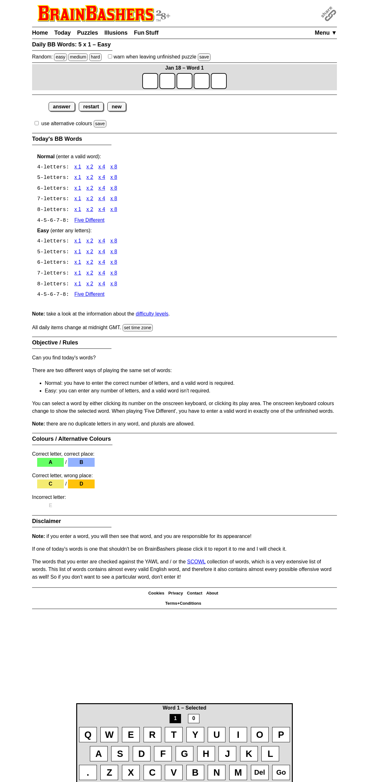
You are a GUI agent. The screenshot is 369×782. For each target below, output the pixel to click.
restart (91, 106)
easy (60, 56)
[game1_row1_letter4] (202, 81)
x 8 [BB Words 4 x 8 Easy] (114, 242)
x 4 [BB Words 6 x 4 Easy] (101, 264)
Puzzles (87, 33)
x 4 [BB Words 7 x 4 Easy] (101, 274)
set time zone (137, 329)
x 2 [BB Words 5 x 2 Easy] (89, 253)
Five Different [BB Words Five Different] (89, 221)
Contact (194, 594)
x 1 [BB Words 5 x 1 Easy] (77, 253)
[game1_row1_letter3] (184, 81)
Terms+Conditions (183, 604)
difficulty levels (152, 315)
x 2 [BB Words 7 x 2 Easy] (89, 274)
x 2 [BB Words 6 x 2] (89, 189)
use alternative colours (66, 123)
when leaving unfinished (159, 56)
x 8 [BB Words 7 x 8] (114, 199)
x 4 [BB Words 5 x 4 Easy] (101, 253)
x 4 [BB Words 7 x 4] (101, 199)
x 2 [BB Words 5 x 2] (89, 178)
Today (62, 33)
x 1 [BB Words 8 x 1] (77, 210)
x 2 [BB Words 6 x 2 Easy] (89, 264)
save (204, 56)
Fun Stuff (146, 33)
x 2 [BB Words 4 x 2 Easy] (89, 242)
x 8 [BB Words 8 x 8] (114, 210)
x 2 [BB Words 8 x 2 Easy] (89, 285)
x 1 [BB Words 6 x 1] (77, 189)
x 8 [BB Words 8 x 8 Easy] (114, 285)
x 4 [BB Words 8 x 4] (101, 210)
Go (281, 772)
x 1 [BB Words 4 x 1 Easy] (77, 242)
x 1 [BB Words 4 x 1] (77, 167)
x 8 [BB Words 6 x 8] (114, 189)
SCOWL (196, 563)
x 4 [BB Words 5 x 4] (101, 178)
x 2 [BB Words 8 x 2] (89, 210)
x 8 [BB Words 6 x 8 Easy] (114, 264)
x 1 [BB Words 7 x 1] (77, 199)
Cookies (156, 594)
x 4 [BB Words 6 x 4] (101, 189)
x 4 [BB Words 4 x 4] (101, 167)
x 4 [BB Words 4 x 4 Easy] (101, 242)
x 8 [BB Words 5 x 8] (114, 178)
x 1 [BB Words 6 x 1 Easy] (77, 264)
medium (78, 56)
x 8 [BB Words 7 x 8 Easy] (114, 274)
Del (259, 772)
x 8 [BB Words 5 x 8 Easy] (114, 253)
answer (61, 106)
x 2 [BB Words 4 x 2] (89, 167)
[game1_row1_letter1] (150, 81)
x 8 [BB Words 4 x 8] (114, 167)
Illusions (116, 33)
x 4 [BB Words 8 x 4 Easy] (101, 285)
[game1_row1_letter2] (167, 81)
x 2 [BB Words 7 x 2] (89, 199)
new (117, 106)
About (212, 594)
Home (40, 33)
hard (95, 56)
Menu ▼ (326, 33)
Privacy (175, 594)
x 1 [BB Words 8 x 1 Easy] (77, 285)
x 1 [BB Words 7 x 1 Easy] (77, 274)
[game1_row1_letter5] (219, 81)
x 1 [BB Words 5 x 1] (77, 178)
